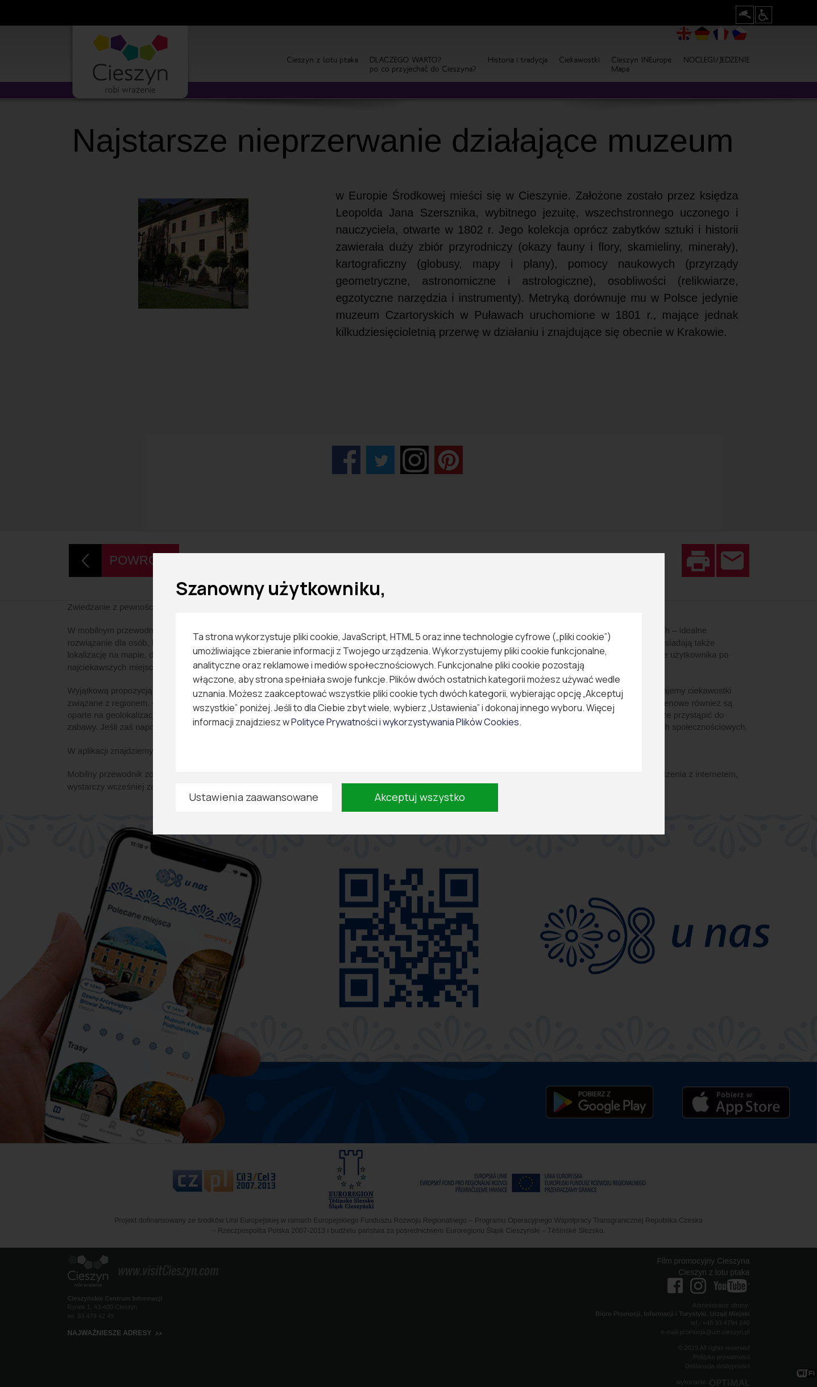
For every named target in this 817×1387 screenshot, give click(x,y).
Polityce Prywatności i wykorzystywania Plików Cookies (405, 722)
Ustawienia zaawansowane (253, 797)
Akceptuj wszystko (420, 797)
